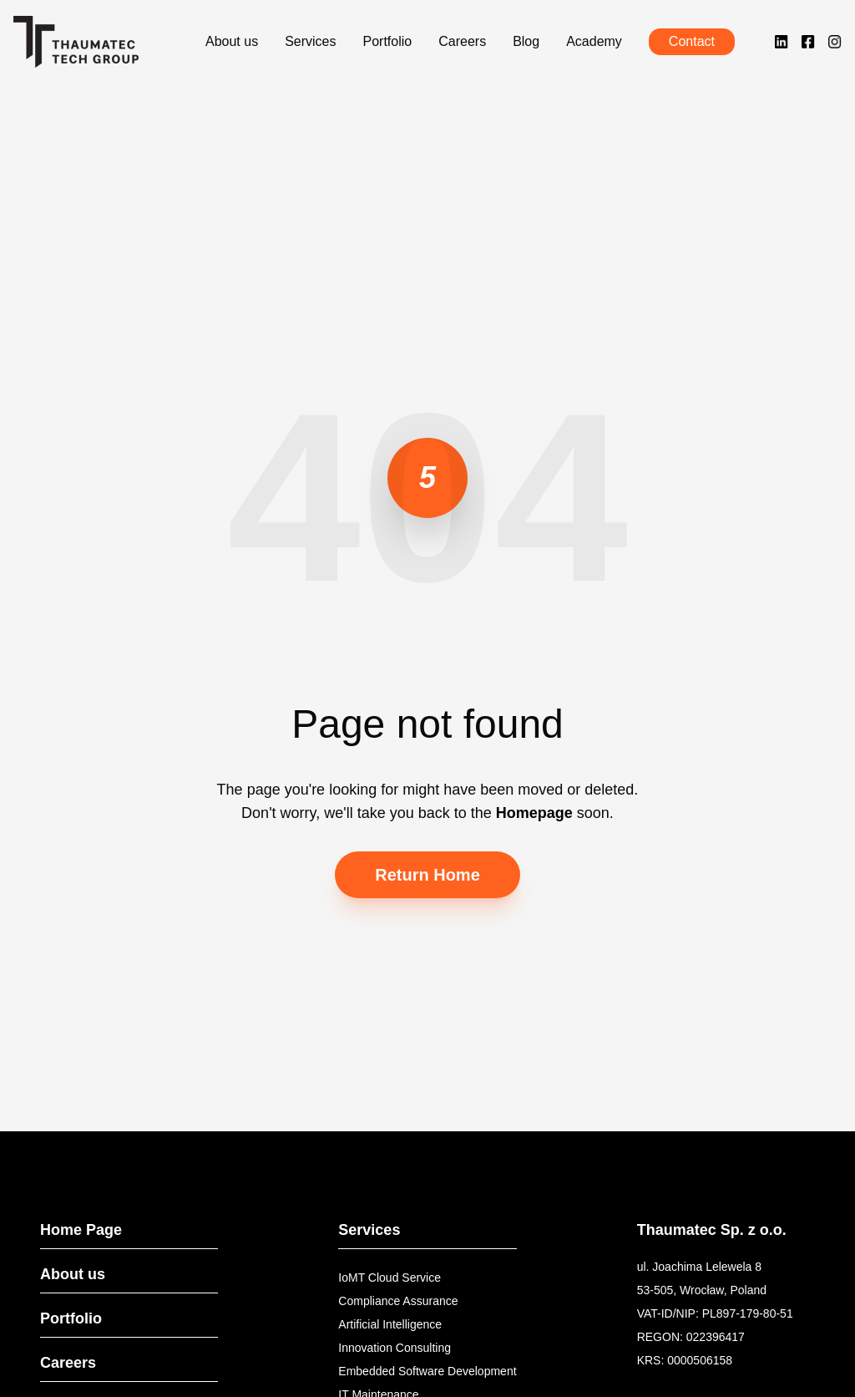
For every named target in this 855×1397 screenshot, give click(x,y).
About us (231, 41)
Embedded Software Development (427, 1371)
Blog (526, 41)
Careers (462, 41)
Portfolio (387, 41)
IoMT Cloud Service (389, 1277)
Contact (692, 41)
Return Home (427, 875)
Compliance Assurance (398, 1301)
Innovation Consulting (394, 1347)
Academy (594, 41)
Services (310, 41)
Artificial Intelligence (390, 1324)
